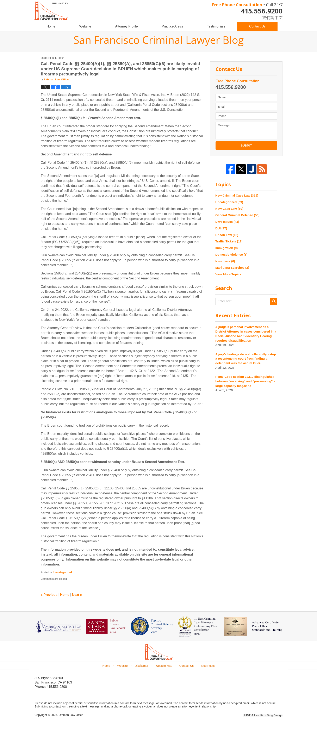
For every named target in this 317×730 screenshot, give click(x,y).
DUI (221, 228)
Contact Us (257, 26)
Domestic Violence (231, 254)
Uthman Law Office (71, 715)
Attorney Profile (126, 26)
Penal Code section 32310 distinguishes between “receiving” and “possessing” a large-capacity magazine (245, 381)
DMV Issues (227, 221)
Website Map (163, 665)
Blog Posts (208, 665)
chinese (268, 17)
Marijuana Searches (232, 267)
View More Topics (228, 274)
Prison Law (226, 235)
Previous (49, 594)
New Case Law (229, 208)
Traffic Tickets (228, 241)
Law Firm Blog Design (262, 715)
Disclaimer (141, 665)
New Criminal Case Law (236, 195)
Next (77, 594)
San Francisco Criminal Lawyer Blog (51, 10)
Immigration (226, 248)
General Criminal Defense (237, 215)
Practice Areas (172, 26)
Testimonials (216, 26)
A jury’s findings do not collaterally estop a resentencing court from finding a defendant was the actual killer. (245, 358)
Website (85, 26)
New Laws (225, 261)
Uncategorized (62, 572)
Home (50, 26)
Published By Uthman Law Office (247, 11)
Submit (246, 145)
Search (273, 301)
